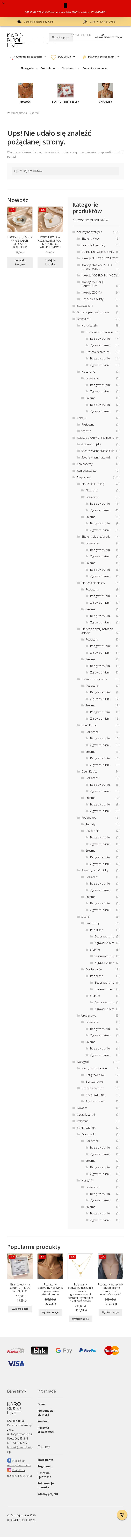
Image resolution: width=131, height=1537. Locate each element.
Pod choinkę (88, 817)
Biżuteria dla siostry (93, 583)
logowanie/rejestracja (108, 37)
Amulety (90, 824)
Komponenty (84, 464)
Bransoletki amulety (93, 245)
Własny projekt (48, 1494)
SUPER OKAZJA (86, 1128)
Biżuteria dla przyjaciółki (95, 536)
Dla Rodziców (94, 969)
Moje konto (45, 1460)
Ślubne (85, 917)
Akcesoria (92, 490)
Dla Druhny (92, 923)
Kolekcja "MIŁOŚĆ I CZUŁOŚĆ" (99, 258)
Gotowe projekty (91, 444)
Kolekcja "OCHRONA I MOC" (98, 275)
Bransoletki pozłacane (99, 332)
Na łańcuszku (89, 325)
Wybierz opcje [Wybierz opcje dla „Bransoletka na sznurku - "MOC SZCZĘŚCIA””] (20, 1308)
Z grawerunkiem (100, 345)
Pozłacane (92, 378)
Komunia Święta (86, 470)
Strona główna (19, 112)
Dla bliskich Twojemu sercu (97, 252)
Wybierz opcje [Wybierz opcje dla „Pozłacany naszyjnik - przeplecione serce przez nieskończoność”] (110, 1312)
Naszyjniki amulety (92, 299)
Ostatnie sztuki (86, 1114)
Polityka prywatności (46, 1430)
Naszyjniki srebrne (92, 1088)
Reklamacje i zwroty (46, 1485)
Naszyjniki (27, 68)
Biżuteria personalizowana (93, 312)
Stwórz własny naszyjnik (95, 457)
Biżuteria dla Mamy (92, 484)
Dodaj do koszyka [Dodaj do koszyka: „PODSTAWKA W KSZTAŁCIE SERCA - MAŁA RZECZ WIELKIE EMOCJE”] (50, 262)
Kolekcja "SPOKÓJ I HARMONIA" (92, 284)
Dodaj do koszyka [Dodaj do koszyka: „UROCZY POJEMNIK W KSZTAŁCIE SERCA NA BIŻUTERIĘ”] (19, 262)
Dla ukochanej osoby (94, 679)
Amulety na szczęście (29, 56)
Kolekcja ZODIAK (91, 292)
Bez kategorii (85, 306)
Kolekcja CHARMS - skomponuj (95, 438)
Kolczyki (81, 418)
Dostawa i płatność (44, 1475)
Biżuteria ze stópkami (101, 56)
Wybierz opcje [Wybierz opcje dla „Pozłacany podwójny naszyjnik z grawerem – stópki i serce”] (50, 1312)
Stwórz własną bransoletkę (97, 451)
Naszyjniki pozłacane (94, 1068)
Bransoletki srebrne (98, 352)
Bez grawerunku (100, 338)
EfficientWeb (27, 1520)
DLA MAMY (64, 56)
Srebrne (90, 398)
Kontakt (43, 1421)
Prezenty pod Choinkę (94, 870)
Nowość (82, 1108)
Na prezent (69, 68)
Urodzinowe (88, 1015)
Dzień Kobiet (89, 725)
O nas (41, 1404)
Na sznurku (88, 371)
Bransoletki (48, 68)
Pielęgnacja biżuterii (46, 1412)
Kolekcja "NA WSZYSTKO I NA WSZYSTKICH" (97, 267)
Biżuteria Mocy (90, 238)
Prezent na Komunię (95, 68)
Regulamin (45, 1466)
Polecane (82, 1121)
